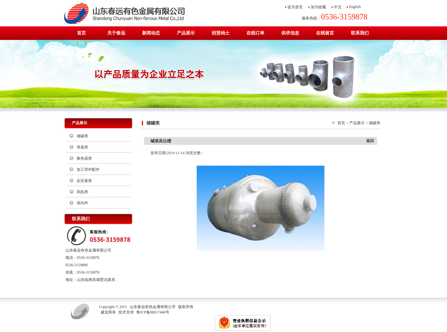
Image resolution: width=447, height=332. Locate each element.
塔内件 (82, 203)
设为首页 (295, 7)
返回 (370, 141)
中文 (338, 7)
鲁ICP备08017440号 (152, 312)
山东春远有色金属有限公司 (153, 307)
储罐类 (82, 136)
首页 (341, 123)
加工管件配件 (88, 169)
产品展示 (357, 123)
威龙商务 (108, 312)
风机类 (82, 192)
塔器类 (82, 147)
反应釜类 (84, 180)
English (355, 6)
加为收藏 (318, 7)
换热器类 (84, 158)
